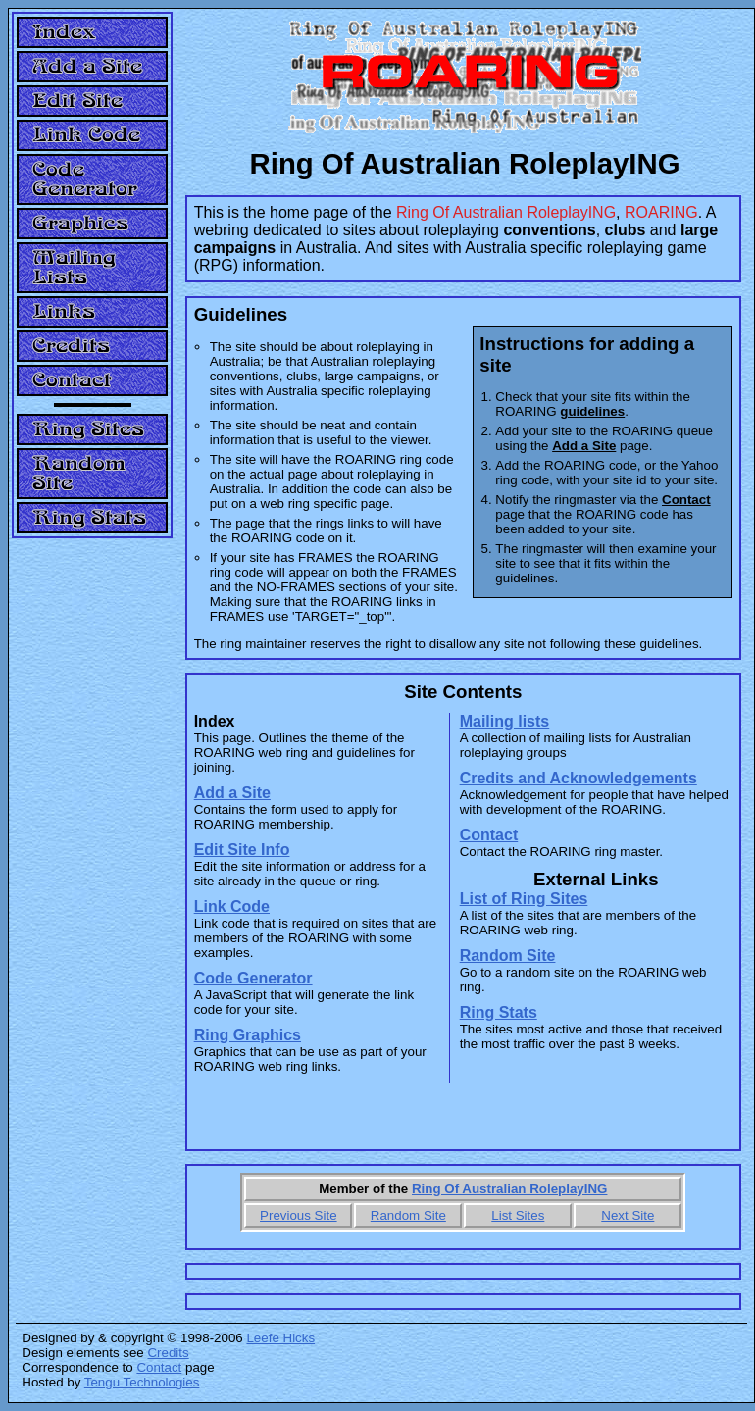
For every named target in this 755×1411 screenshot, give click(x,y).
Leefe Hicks (280, 1338)
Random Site (508, 955)
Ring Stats (498, 1012)
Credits (167, 1352)
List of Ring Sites (524, 898)
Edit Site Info (242, 849)
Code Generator (253, 978)
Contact (686, 499)
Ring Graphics (247, 1035)
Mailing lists (505, 721)
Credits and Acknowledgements (578, 778)
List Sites (517, 1215)
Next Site (627, 1215)
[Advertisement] (92, 845)
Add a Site (232, 792)
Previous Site (298, 1215)
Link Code (232, 906)
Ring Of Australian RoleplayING (509, 1189)
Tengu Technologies (142, 1382)
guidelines (592, 411)
